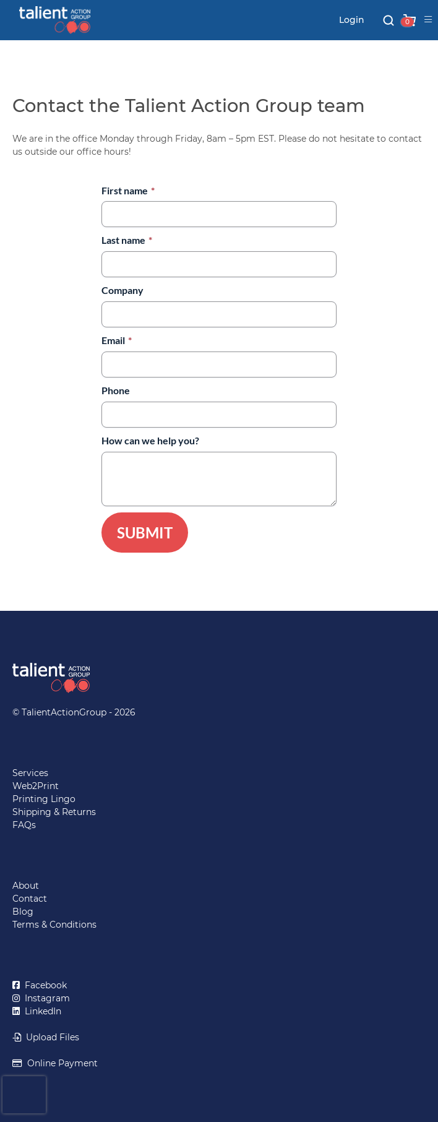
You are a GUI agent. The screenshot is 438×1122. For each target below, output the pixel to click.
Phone (115, 390)
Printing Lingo (43, 799)
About (25, 885)
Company (122, 290)
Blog (22, 911)
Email (116, 340)
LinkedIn (40, 1011)
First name (128, 190)
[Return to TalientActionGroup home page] (219, 678)
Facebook (43, 985)
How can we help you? (150, 440)
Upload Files (50, 1037)
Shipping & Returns (54, 812)
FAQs (24, 825)
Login (351, 19)
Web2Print (35, 786)
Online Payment (60, 1063)
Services (30, 773)
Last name (126, 240)
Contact (29, 898)
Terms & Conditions (54, 924)
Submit (145, 533)
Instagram (45, 998)
